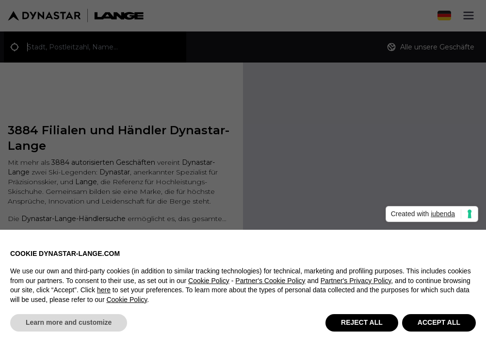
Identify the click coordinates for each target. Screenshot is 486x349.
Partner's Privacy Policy (356, 286)
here (104, 296)
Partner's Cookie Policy (270, 286)
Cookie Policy (208, 286)
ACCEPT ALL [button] (439, 328)
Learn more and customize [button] (69, 328)
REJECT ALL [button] (362, 328)
